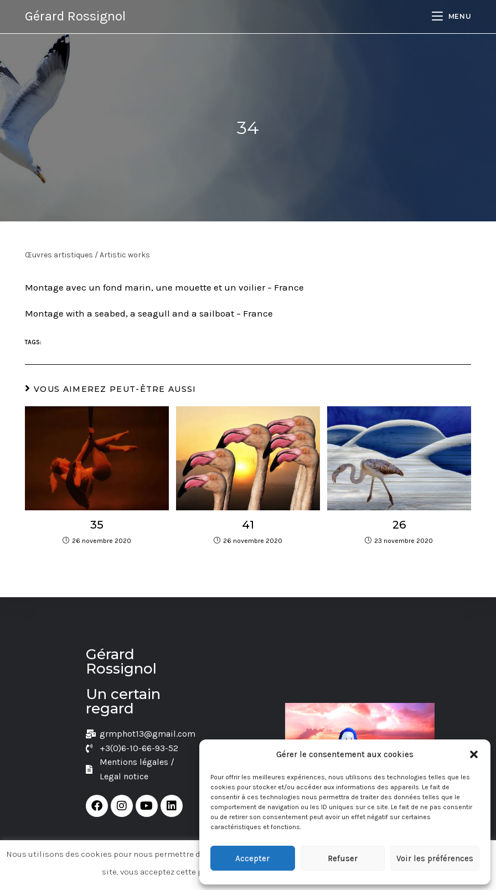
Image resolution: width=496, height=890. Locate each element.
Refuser (343, 858)
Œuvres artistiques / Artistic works (87, 255)
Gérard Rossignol (75, 16)
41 (248, 524)
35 (97, 524)
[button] (473, 754)
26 (399, 524)
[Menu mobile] (451, 16)
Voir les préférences (434, 858)
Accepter (252, 858)
